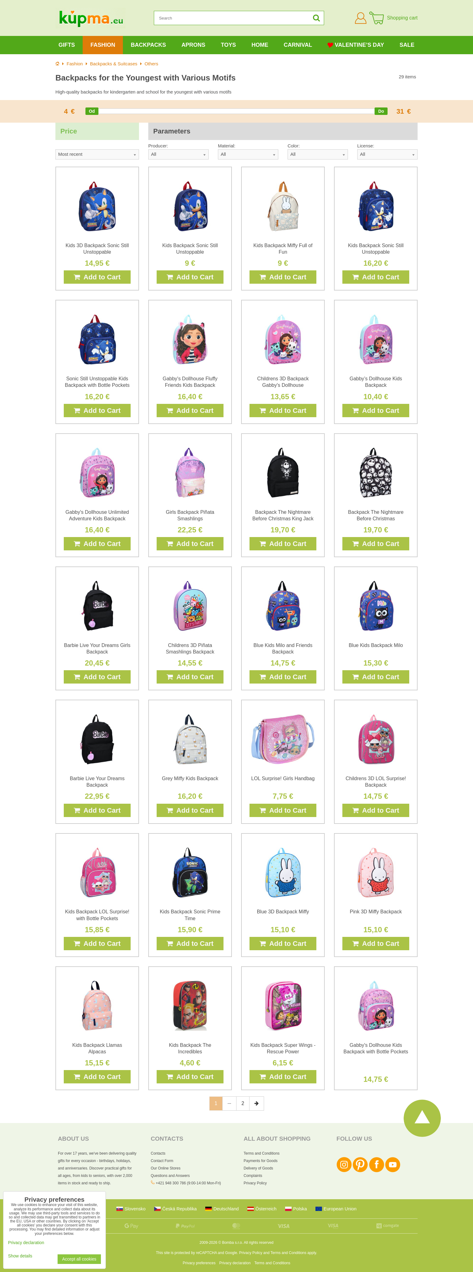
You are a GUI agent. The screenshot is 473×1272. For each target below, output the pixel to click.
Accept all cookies (79, 1259)
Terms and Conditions (262, 1153)
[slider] (91, 111)
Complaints (253, 1176)
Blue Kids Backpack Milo (376, 645)
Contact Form (162, 1161)
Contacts (158, 1153)
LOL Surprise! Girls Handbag (283, 778)
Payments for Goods (260, 1161)
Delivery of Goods (258, 1168)
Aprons (193, 45)
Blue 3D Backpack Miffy (283, 911)
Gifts (67, 45)
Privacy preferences (199, 1263)
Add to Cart (97, 277)
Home (259, 45)
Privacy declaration (234, 1263)
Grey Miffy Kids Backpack (190, 778)
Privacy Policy (255, 1183)
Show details (20, 1256)
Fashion (102, 45)
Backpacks (148, 45)
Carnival (298, 45)
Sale (407, 45)
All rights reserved (258, 1242)
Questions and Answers (170, 1176)
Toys (228, 45)
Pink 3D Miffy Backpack (376, 911)
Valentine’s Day (356, 45)
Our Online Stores (165, 1168)
